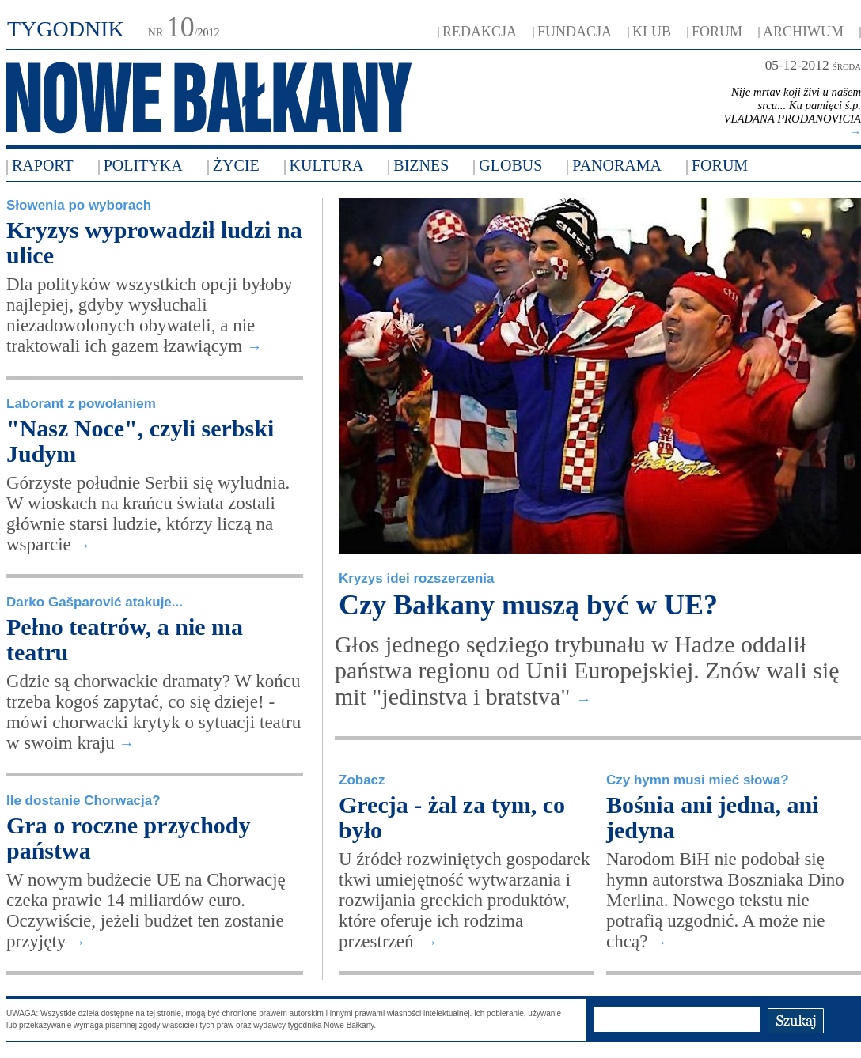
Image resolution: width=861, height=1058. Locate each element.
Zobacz (362, 780)
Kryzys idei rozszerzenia (417, 578)
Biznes (421, 165)
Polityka (143, 165)
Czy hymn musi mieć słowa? (697, 780)
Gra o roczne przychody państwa (128, 837)
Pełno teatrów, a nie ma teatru (124, 639)
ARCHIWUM (803, 32)
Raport (43, 165)
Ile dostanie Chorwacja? (83, 800)
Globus (510, 165)
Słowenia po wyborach (78, 205)
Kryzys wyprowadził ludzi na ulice (154, 242)
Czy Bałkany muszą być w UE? (528, 605)
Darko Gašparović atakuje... (94, 602)
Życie (236, 165)
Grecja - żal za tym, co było (452, 817)
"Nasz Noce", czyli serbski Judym (140, 441)
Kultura (327, 165)
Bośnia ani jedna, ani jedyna (712, 817)
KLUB (651, 32)
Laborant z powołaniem (81, 403)
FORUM (717, 32)
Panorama (617, 165)
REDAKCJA (479, 32)
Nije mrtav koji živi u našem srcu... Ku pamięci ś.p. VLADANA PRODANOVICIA (792, 111)
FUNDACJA (574, 32)
